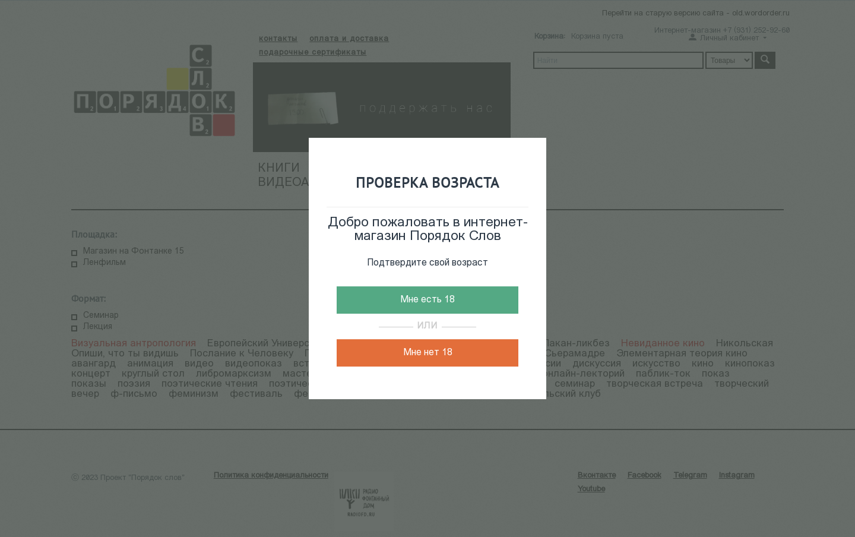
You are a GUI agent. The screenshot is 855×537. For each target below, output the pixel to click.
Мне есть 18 (427, 300)
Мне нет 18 (427, 353)
